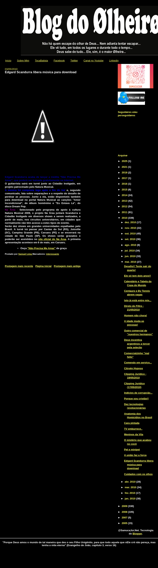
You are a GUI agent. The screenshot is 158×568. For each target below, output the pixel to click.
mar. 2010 (131, 487)
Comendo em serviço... (138, 362)
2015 (125, 189)
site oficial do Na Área (52, 239)
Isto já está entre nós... (137, 300)
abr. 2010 (130, 481)
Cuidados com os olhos (138, 474)
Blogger (137, 533)
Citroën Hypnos (133, 368)
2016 (125, 183)
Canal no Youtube (94, 60)
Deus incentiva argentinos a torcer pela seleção (137, 343)
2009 (125, 506)
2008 (125, 511)
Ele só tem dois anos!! (137, 275)
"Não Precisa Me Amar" (41, 248)
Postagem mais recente (19, 266)
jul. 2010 (130, 250)
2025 (125, 161)
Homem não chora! (135, 315)
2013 (125, 200)
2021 (125, 166)
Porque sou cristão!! (136, 398)
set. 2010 (130, 239)
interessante (52, 254)
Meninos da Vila (133, 434)
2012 (125, 206)
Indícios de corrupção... (138, 392)
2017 (125, 178)
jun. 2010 (130, 256)
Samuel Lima (25, 254)
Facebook (59, 60)
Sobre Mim (23, 60)
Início (8, 60)
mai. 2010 (131, 261)
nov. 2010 (131, 227)
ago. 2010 (131, 245)
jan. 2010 (130, 498)
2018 (125, 172)
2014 (125, 195)
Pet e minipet (132, 449)
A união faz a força (135, 455)
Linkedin (114, 60)
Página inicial (43, 266)
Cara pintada (132, 423)
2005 (125, 523)
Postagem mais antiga (67, 266)
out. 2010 (130, 233)
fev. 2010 (130, 492)
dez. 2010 (131, 222)
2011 (125, 212)
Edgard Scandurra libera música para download (139, 464)
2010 (125, 217)
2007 (125, 517)
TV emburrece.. (133, 428)
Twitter (74, 60)
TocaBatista (41, 60)
